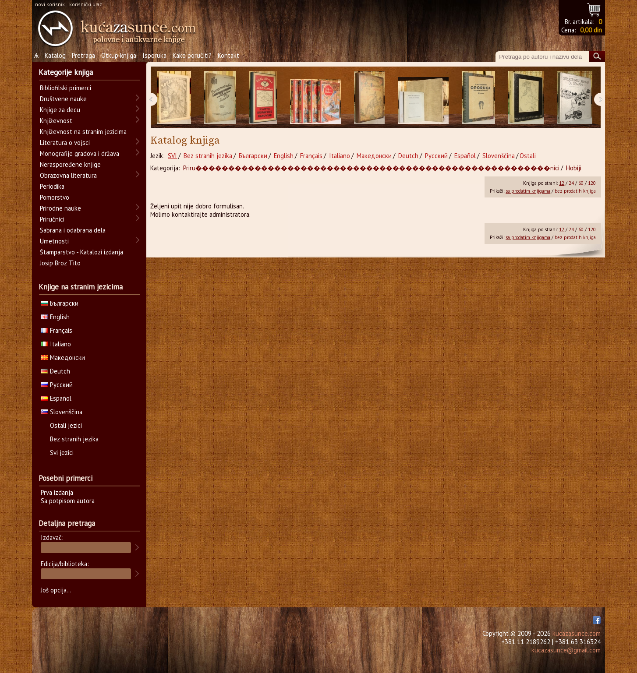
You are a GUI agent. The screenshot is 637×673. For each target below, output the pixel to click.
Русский (436, 156)
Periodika (52, 186)
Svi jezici (62, 452)
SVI (172, 156)
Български (253, 156)
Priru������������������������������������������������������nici (371, 168)
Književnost (56, 120)
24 (571, 183)
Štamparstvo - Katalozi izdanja (81, 252)
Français (311, 156)
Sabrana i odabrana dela (73, 230)
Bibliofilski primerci (65, 88)
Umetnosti (54, 241)
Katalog (55, 55)
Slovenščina (498, 156)
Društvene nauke (63, 99)
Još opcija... (56, 590)
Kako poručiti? (192, 55)
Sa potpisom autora (68, 501)
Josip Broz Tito (60, 263)
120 (592, 183)
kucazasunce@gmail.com (566, 650)
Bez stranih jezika (208, 156)
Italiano (339, 156)
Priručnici (52, 219)
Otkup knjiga (118, 55)
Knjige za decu (60, 110)
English (284, 156)
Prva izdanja (57, 492)
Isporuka (154, 55)
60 (581, 183)
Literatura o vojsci (65, 142)
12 (561, 183)
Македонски (374, 156)
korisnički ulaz (85, 4)
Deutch (408, 156)
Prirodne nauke (60, 208)
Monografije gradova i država (79, 153)
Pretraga (83, 55)
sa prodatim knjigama (528, 191)
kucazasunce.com (576, 633)
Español (465, 156)
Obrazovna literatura (68, 175)
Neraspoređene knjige (70, 164)
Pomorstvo (54, 197)
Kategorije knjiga (66, 72)
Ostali (528, 156)
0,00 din (591, 30)
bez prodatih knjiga (575, 191)
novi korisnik (50, 4)
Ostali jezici (66, 425)
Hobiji (573, 168)
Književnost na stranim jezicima (83, 131)
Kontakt (228, 55)
